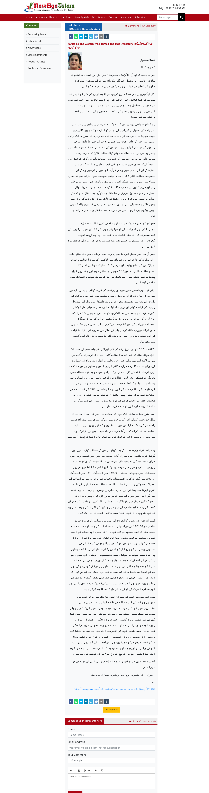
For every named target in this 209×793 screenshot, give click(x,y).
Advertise (125, 17)
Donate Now (111, 709)
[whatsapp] (76, 36)
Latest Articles (35, 41)
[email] (101, 36)
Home (29, 17)
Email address (76, 742)
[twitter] (81, 36)
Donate (113, 17)
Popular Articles (36, 61)
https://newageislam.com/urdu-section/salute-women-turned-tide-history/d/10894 (114, 689)
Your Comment (77, 754)
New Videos (34, 47)
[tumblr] (106, 36)
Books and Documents (40, 68)
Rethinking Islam (37, 34)
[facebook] (71, 36)
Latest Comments (37, 54)
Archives (67, 17)
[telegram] (91, 36)
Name (71, 729)
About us (54, 17)
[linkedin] (86, 36)
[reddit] (96, 36)
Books (101, 17)
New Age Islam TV (84, 17)
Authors (40, 17)
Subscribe (140, 17)
